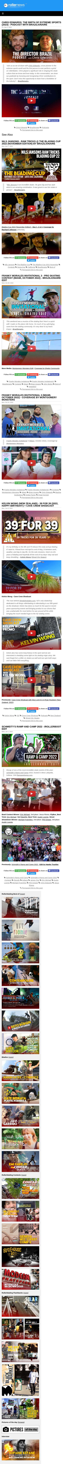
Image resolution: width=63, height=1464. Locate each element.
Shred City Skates (39, 557)
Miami (26, 384)
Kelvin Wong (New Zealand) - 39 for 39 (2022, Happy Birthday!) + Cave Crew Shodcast (30, 504)
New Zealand (55, 716)
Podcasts (45, 127)
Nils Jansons (12, 185)
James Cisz (34, 880)
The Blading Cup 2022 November (45, 265)
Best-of (52, 267)
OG (18, 716)
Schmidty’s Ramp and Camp (17, 773)
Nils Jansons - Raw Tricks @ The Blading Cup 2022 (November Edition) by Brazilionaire (31, 142)
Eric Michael (25, 814)
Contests (11, 267)
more (22, 894)
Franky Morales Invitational (19, 381)
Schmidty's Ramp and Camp (17, 878)
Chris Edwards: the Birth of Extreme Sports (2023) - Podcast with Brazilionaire (31, 23)
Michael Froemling (25, 820)
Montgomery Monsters (15, 443)
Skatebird (32, 387)
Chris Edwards (34, 66)
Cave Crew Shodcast (30, 716)
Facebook (54, 121)
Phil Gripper (46, 820)
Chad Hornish (43, 495)
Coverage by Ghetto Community (47, 368)
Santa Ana (21, 267)
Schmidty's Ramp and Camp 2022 (44, 878)
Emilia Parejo (30, 495)
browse (21, 1422)
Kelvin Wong (25, 557)
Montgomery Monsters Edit (22, 368)
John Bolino (48, 384)
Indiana (25, 880)
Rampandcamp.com (24, 775)
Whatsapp (21, 121)
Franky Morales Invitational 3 (43, 381)
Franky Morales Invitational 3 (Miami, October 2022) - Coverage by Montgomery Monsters (29, 397)
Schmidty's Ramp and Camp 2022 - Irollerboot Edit (31, 727)
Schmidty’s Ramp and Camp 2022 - (35, 864)
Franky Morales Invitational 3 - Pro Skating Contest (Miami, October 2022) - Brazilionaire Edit (31, 278)
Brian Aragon (36, 384)
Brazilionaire (23, 81)
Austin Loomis (43, 817)
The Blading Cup (23, 265)
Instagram (33, 121)
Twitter (32, 123)
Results (17, 880)
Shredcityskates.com (27, 601)
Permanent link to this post (32, 130)
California (31, 267)
